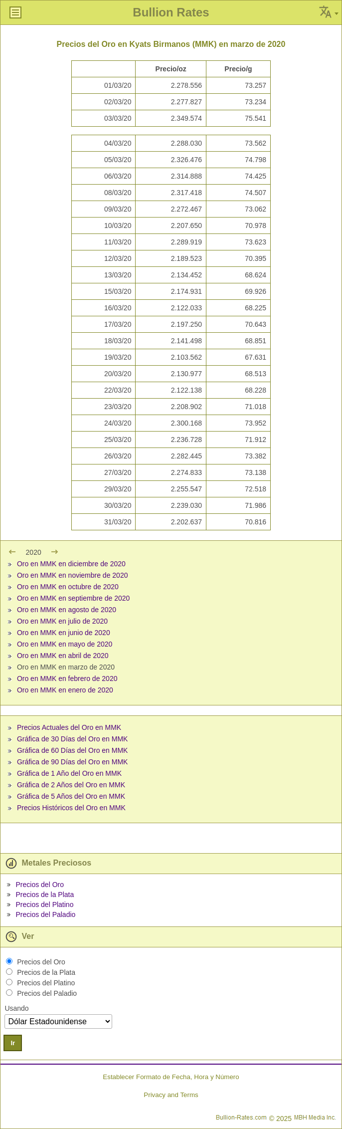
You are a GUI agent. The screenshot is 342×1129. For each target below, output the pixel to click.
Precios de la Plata (44, 895)
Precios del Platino (44, 904)
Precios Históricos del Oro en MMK (71, 808)
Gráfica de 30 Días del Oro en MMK (72, 739)
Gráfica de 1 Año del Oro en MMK (69, 773)
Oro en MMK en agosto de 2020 (66, 610)
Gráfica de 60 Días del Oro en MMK (72, 750)
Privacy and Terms (171, 1095)
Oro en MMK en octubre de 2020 (68, 587)
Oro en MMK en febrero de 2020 (67, 678)
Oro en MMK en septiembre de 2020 (73, 598)
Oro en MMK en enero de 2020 (65, 690)
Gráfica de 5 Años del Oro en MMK (71, 796)
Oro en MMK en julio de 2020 (62, 621)
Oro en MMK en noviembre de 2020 (72, 575)
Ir (12, 1043)
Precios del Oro (39, 885)
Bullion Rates (171, 12)
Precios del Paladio (45, 914)
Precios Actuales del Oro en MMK (69, 727)
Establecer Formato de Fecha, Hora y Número (171, 1077)
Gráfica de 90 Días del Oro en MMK (72, 762)
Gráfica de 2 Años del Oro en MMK (71, 785)
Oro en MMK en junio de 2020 (63, 633)
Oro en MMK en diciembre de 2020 (71, 564)
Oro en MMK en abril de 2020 (63, 656)
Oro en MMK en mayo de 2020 (64, 644)
